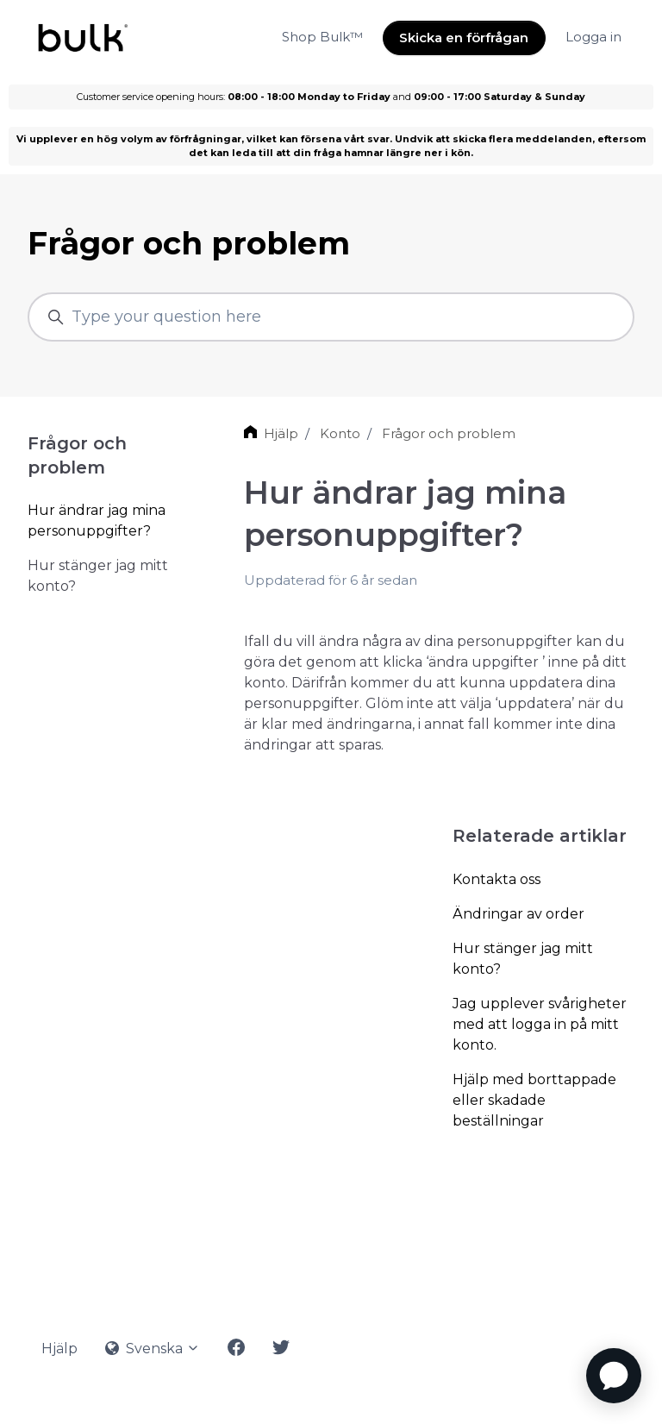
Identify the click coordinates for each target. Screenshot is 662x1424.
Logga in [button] (593, 36)
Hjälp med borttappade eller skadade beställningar (534, 1100)
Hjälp (281, 433)
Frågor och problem (448, 433)
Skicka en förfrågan (463, 37)
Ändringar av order (518, 914)
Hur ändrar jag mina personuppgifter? (97, 520)
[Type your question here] (331, 317)
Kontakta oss (496, 879)
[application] (613, 1375)
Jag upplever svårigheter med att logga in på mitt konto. (540, 1024)
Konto (340, 433)
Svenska (152, 1348)
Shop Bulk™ (322, 36)
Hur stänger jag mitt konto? (523, 958)
